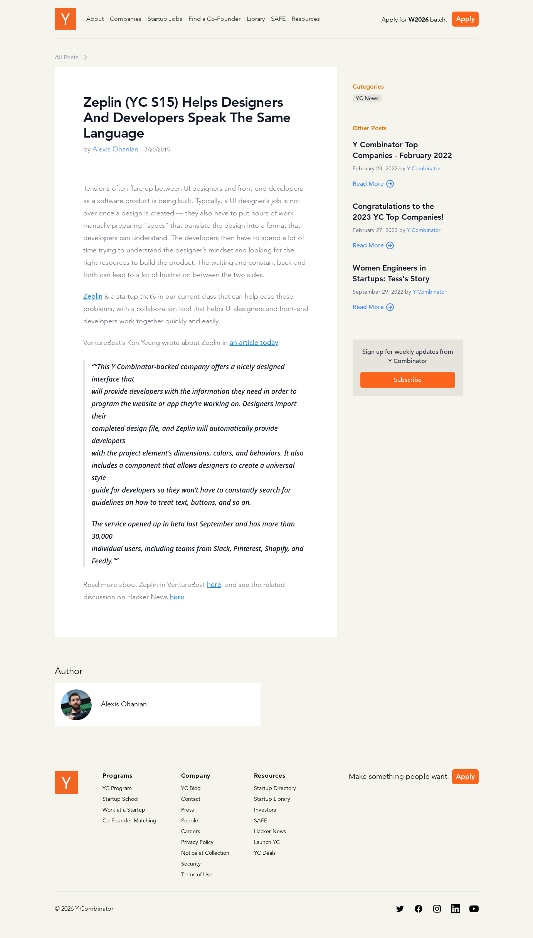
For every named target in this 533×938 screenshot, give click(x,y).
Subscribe (408, 380)
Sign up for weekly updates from (407, 357)
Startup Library (272, 798)
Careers (190, 831)
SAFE (278, 18)
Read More (374, 183)
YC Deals (265, 852)
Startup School (120, 798)
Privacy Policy (197, 842)
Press (187, 809)
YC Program (117, 788)
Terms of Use (196, 874)
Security (191, 863)
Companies (125, 18)
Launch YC (267, 842)
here (214, 584)
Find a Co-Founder (214, 18)
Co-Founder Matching (129, 820)
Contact (190, 798)
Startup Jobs (165, 18)
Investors (265, 809)
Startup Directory (275, 788)
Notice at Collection (205, 852)
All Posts (67, 57)
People (189, 820)
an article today (254, 342)
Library (256, 18)
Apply (465, 18)
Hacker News (270, 831)
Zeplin (93, 296)
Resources (306, 18)
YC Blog (191, 788)
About (95, 18)
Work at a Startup (124, 809)
